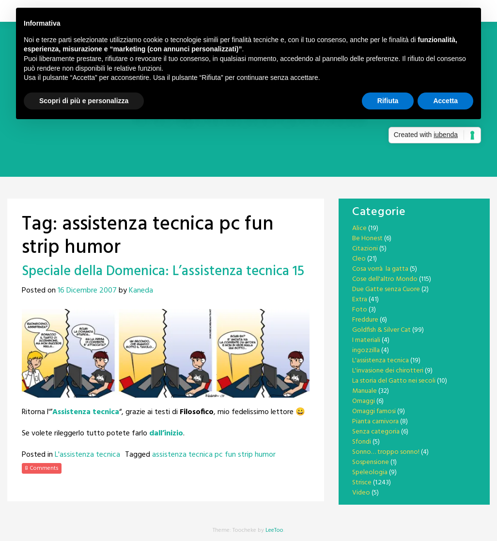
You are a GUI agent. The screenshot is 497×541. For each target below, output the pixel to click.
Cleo (359, 258)
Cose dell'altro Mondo (385, 279)
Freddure (365, 319)
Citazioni (365, 248)
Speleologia (370, 472)
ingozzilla (366, 350)
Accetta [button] (445, 101)
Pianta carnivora (375, 421)
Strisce (362, 482)
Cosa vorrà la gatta (380, 269)
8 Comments (42, 468)
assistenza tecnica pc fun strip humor (214, 454)
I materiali (366, 340)
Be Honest (367, 238)
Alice (359, 228)
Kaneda (141, 290)
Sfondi (361, 442)
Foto (359, 309)
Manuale (364, 391)
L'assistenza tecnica (87, 454)
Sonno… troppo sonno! (385, 452)
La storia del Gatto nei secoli (393, 380)
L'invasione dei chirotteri (387, 370)
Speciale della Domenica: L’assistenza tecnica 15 (163, 271)
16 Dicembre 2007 (87, 290)
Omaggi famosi (374, 411)
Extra (359, 299)
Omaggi (363, 401)
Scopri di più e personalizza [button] (83, 101)
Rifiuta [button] (388, 101)
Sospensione (370, 462)
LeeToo (274, 530)
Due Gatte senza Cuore (386, 289)
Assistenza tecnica (85, 412)
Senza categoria (376, 431)
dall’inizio (166, 433)
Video (361, 492)
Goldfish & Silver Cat (381, 330)
